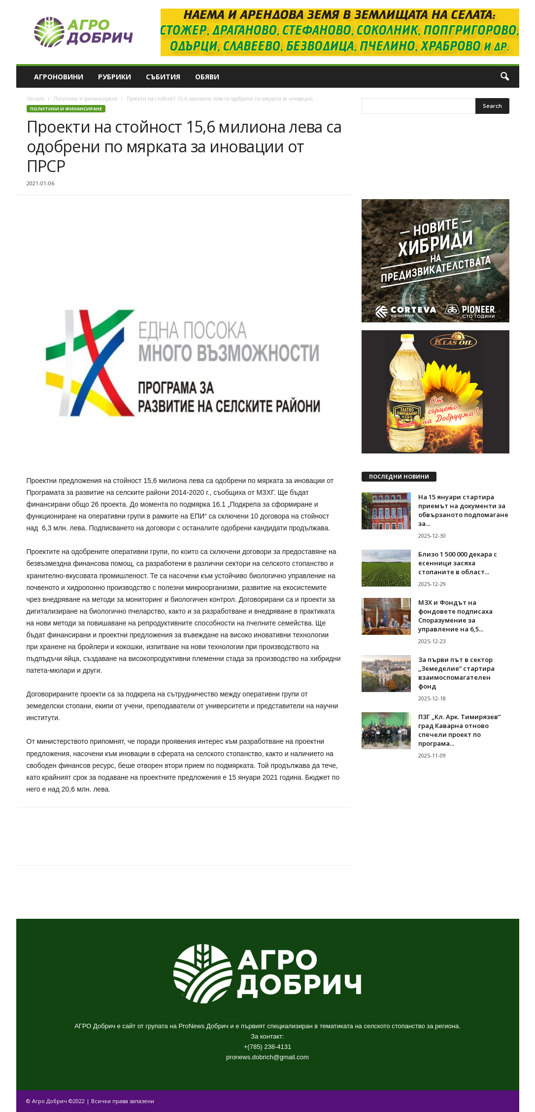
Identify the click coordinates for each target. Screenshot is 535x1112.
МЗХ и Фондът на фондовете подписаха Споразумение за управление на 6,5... (455, 615)
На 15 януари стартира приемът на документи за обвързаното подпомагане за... (463, 510)
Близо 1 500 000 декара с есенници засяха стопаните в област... (457, 563)
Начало (35, 98)
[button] (504, 77)
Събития (163, 76)
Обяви (207, 76)
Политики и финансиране (85, 98)
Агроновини (58, 76)
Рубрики (114, 76)
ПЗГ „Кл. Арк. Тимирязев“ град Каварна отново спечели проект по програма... (459, 730)
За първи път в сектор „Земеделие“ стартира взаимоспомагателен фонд (456, 673)
